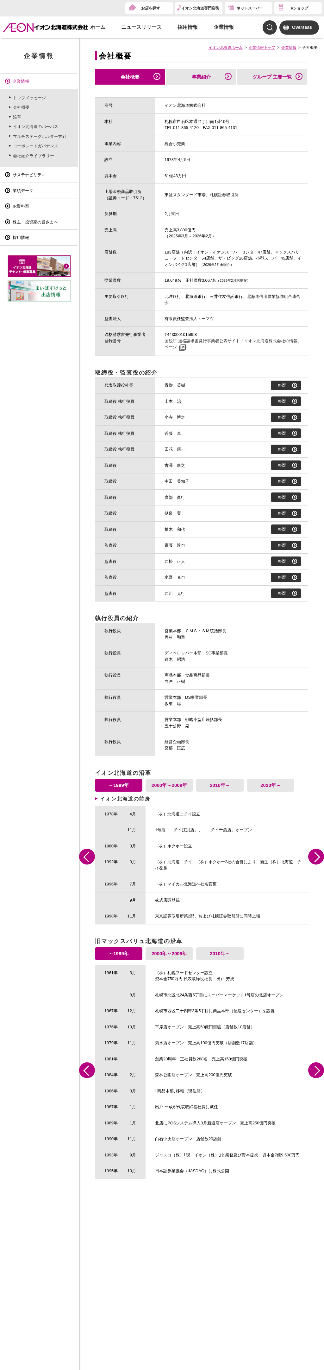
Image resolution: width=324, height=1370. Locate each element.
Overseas (302, 27)
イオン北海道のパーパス (35, 126)
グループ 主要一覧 (272, 77)
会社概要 (130, 77)
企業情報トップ (262, 47)
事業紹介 (201, 77)
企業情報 (224, 27)
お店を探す (150, 8)
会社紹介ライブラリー (33, 155)
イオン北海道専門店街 (200, 8)
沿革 (17, 117)
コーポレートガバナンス (35, 146)
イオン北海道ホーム (226, 47)
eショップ (299, 8)
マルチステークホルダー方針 (39, 136)
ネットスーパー (250, 8)
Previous (87, 857)
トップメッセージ (29, 97)
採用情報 (188, 27)
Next (316, 857)
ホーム (97, 27)
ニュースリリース (141, 27)
